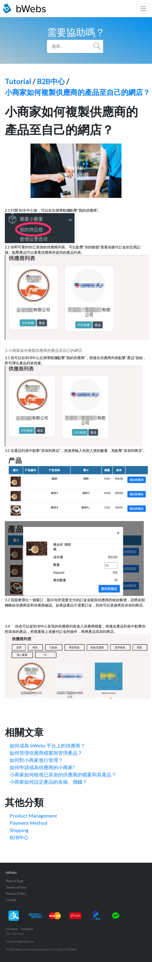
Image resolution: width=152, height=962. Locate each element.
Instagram (27, 928)
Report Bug (14, 881)
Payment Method (28, 823)
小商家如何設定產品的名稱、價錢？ (48, 782)
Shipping (19, 830)
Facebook (12, 928)
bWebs (11, 872)
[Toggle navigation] (143, 9)
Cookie (11, 900)
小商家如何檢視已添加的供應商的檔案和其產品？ (63, 774)
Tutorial (18, 81)
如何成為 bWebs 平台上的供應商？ (47, 745)
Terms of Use (16, 887)
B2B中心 (51, 81)
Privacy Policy (16, 893)
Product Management (33, 815)
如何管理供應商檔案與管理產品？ (46, 753)
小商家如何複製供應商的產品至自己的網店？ (77, 92)
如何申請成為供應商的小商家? (42, 767)
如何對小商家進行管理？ (36, 760)
